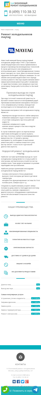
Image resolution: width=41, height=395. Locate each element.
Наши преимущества (20, 207)
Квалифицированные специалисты (23, 231)
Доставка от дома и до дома (23, 256)
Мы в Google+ (27, 381)
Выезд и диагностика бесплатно (23, 215)
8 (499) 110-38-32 (22, 11)
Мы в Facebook (18, 381)
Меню (20, 23)
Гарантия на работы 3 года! (23, 239)
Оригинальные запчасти (23, 247)
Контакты (20, 364)
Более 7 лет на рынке (23, 223)
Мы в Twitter (23, 381)
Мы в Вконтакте (14, 381)
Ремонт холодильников (7, 29)
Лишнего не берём (23, 264)
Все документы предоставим (23, 272)
